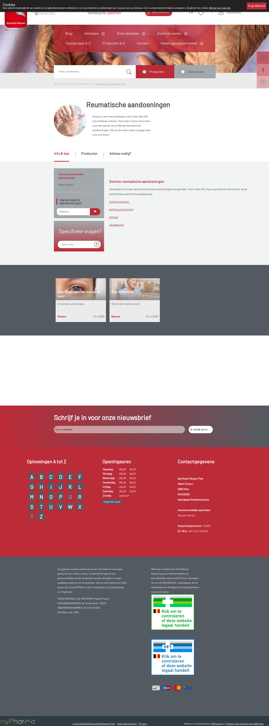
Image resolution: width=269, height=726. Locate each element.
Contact (143, 43)
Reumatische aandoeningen (110, 83)
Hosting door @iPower (252, 653)
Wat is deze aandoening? (125, 303)
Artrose (113, 217)
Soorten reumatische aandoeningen (71, 175)
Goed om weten (169, 33)
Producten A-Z (113, 43)
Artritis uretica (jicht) (121, 209)
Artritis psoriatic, (119, 201)
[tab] (64, 156)
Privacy (143, 653)
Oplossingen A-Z (78, 43)
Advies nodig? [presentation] (120, 153)
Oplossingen (196, 72)
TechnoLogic (232, 653)
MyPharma (216, 653)
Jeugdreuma (116, 224)
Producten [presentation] (89, 153)
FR (191, 12)
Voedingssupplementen (179, 43)
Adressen (91, 33)
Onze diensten (128, 33)
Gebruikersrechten (127, 653)
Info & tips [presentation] (61, 153)
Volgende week (112, 431)
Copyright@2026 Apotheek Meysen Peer (93, 653)
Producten (157, 72)
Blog (68, 33)
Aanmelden (234, 12)
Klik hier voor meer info (220, 8)
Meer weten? (66, 184)
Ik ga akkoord (256, 6)
